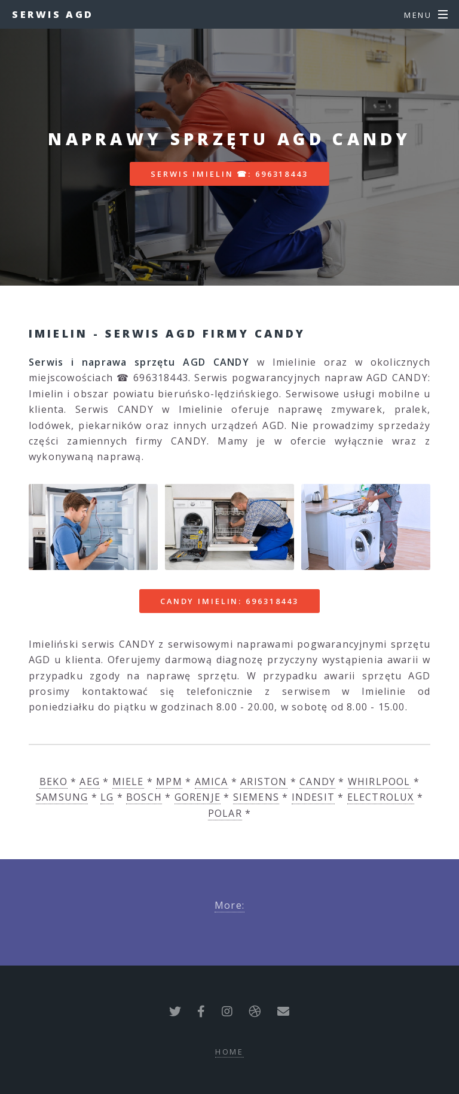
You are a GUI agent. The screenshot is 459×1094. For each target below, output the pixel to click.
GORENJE (198, 797)
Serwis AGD (53, 14)
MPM (169, 781)
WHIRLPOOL (379, 781)
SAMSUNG (62, 797)
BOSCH (144, 797)
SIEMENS (256, 797)
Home (229, 1051)
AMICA (211, 781)
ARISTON (263, 781)
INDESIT (313, 797)
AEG (89, 781)
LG (107, 797)
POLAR (225, 813)
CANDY (317, 781)
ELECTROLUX (380, 797)
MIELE (128, 781)
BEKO (53, 781)
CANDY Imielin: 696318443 (229, 601)
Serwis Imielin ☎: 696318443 (229, 173)
